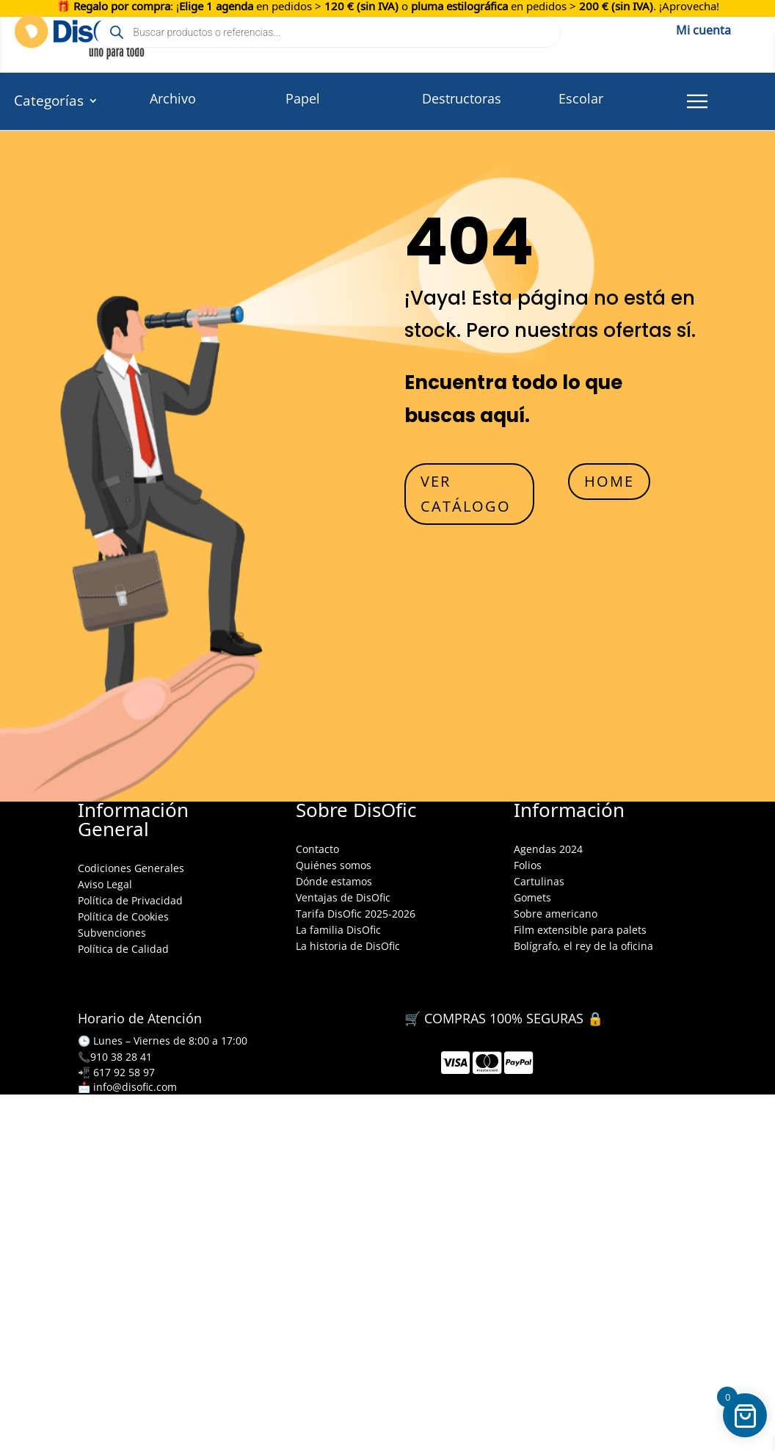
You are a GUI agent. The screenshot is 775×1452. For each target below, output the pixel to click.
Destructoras (461, 98)
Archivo (173, 98)
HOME (609, 481)
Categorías (49, 102)
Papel (302, 98)
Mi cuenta (703, 28)
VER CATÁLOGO (466, 493)
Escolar (580, 98)
